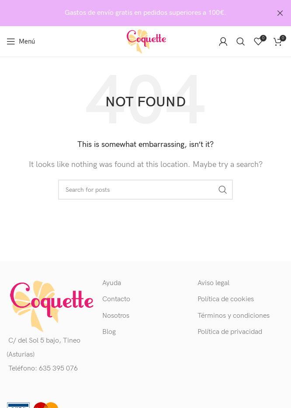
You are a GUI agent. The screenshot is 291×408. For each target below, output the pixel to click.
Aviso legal (213, 283)
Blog (109, 332)
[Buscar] (240, 41)
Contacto (116, 299)
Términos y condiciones (233, 315)
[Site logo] (145, 41)
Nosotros (115, 315)
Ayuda (111, 283)
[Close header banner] (280, 13)
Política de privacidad (229, 332)
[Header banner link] (132, 13)
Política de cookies (225, 299)
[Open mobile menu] (20, 41)
